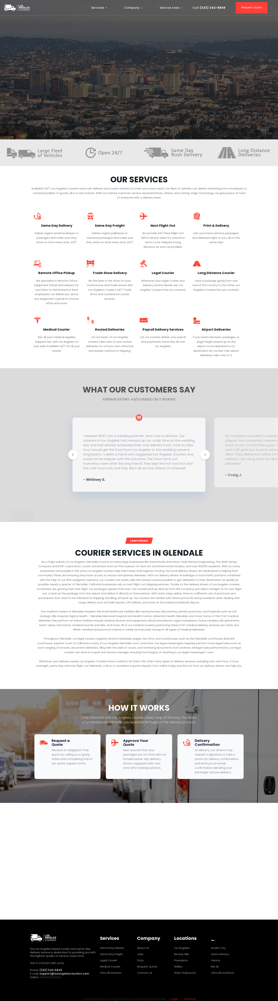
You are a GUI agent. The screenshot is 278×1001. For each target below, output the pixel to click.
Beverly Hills (181, 954)
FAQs (140, 960)
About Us (143, 948)
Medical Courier (110, 966)
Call (159, 93)
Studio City (218, 948)
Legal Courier (108, 960)
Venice (215, 960)
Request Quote (139, 894)
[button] (101, 7)
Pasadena (181, 960)
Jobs (140, 954)
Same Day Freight (111, 954)
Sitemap (190, 999)
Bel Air (215, 966)
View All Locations (222, 972)
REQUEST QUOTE (115, 93)
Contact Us (144, 972)
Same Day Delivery (112, 948)
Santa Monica (220, 954)
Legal (174, 999)
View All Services (110, 972)
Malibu (178, 966)
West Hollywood (184, 972)
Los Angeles (182, 948)
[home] (17, 7)
